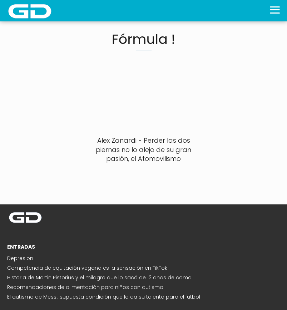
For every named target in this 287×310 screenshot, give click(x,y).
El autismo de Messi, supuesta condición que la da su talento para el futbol (103, 296)
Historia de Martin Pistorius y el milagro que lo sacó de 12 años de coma (99, 277)
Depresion (20, 258)
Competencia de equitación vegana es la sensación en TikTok (87, 267)
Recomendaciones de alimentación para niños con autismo (85, 287)
